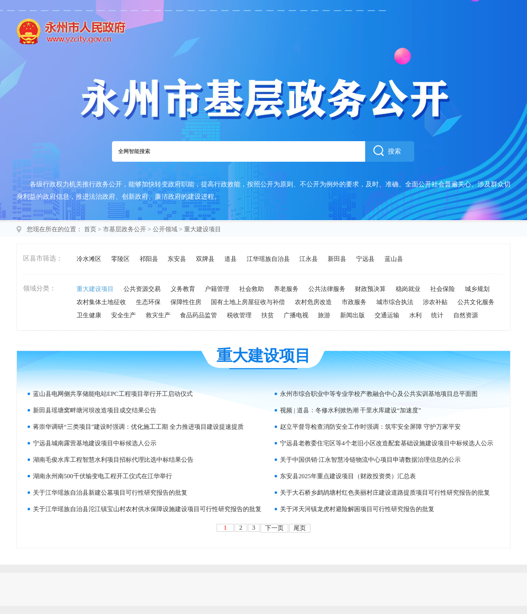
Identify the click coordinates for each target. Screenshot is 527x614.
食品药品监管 (198, 315)
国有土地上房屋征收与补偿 (248, 302)
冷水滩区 (89, 259)
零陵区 (120, 259)
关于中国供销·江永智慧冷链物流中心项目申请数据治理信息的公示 (370, 459)
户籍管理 (217, 289)
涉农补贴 (435, 302)
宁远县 (365, 259)
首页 (90, 229)
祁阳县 (149, 259)
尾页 (300, 528)
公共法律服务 (326, 289)
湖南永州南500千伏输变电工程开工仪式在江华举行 (102, 476)
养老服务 (286, 289)
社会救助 (251, 289)
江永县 (308, 259)
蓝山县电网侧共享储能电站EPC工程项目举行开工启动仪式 (113, 394)
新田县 (337, 259)
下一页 (274, 528)
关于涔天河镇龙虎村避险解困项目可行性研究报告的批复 (357, 509)
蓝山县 (394, 259)
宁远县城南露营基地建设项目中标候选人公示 (94, 443)
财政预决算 (370, 289)
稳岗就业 (408, 289)
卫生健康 (89, 315)
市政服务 (354, 302)
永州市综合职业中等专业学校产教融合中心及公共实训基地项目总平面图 (379, 394)
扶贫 (267, 315)
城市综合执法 (394, 302)
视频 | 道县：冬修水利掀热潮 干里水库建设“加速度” (350, 410)
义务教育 (182, 289)
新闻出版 (352, 315)
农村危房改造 (313, 302)
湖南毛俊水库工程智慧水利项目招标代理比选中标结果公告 (113, 459)
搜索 (387, 150)
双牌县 (205, 259)
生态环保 (148, 302)
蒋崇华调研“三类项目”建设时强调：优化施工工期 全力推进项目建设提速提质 (138, 426)
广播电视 (296, 315)
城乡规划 (477, 289)
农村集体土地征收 (101, 302)
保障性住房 (185, 302)
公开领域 (165, 229)
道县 (230, 259)
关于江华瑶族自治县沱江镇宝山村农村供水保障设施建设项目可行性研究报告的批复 (147, 509)
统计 (437, 315)
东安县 (177, 259)
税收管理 (239, 315)
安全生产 (123, 315)
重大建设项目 (95, 289)
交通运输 (387, 315)
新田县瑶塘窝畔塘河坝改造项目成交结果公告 (94, 410)
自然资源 (465, 315)
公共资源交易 (142, 289)
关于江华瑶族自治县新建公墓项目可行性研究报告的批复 (110, 492)
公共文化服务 (475, 302)
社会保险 (442, 289)
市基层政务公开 (124, 229)
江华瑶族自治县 (268, 259)
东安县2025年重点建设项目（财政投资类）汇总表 (348, 476)
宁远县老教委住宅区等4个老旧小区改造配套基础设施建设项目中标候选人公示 (386, 443)
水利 (415, 315)
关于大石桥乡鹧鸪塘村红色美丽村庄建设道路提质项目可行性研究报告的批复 (385, 492)
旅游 (324, 315)
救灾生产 (158, 315)
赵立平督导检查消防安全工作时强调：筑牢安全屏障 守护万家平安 (370, 426)
